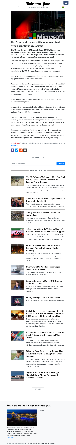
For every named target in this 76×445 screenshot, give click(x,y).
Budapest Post (38, 3)
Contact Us (30, 443)
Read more (14, 145)
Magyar (65, 7)
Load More (38, 389)
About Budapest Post (40, 443)
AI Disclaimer (51, 443)
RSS (41, 410)
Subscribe (61, 164)
